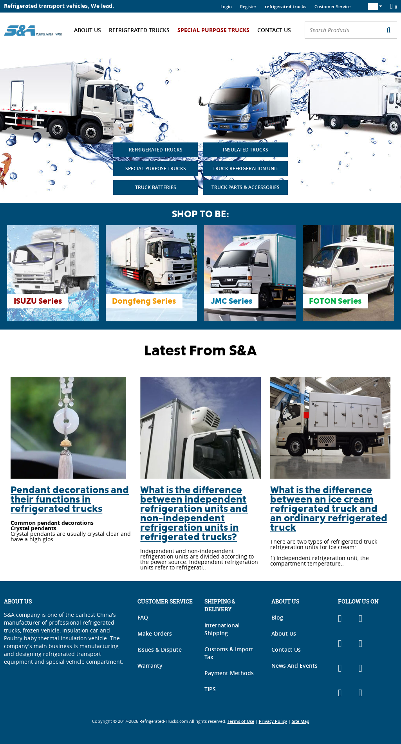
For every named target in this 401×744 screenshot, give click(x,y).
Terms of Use (241, 721)
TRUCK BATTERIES (155, 187)
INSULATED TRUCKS (245, 149)
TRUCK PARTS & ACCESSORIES (245, 187)
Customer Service (332, 6)
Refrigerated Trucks (139, 30)
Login (226, 6)
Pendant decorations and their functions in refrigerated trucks (70, 500)
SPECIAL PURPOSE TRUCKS (155, 168)
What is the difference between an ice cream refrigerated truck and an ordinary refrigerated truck (328, 509)
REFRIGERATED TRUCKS (155, 149)
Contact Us (274, 30)
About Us (87, 30)
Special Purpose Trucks (213, 30)
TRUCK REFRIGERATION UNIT (245, 168)
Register (248, 6)
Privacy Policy (273, 721)
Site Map (300, 721)
